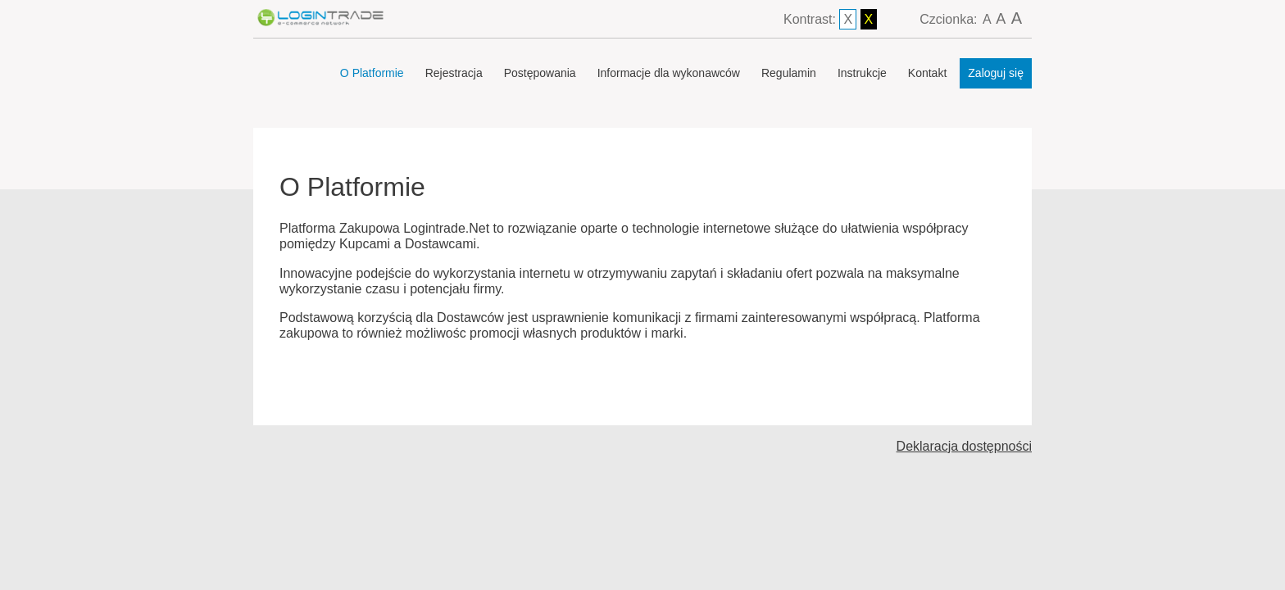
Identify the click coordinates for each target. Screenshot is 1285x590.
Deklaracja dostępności (964, 446)
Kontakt (927, 72)
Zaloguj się (996, 72)
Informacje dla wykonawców (668, 72)
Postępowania (540, 72)
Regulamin (788, 72)
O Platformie (372, 72)
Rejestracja (454, 72)
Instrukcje (862, 72)
